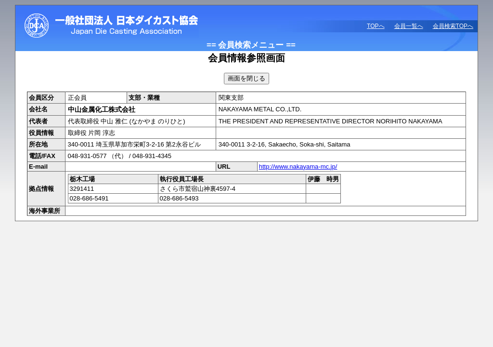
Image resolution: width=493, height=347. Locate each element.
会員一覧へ (408, 26)
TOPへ (375, 26)
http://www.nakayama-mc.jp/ (298, 166)
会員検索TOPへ (453, 26)
